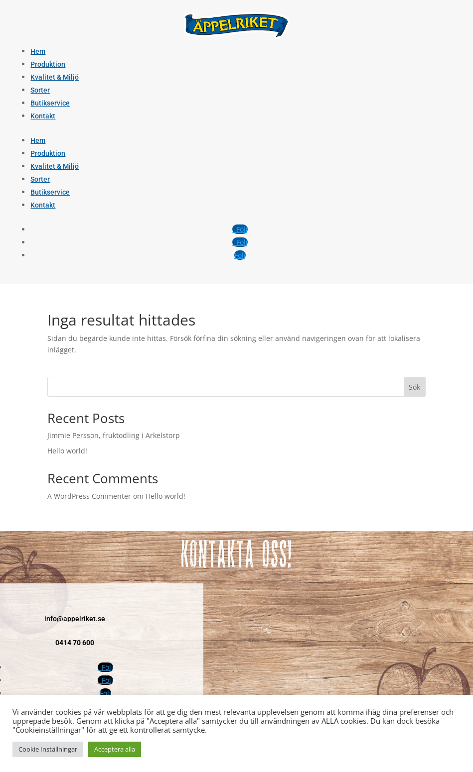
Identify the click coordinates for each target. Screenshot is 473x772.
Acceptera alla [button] (114, 749)
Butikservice (50, 103)
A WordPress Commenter (89, 496)
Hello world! (67, 450)
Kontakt (42, 116)
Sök (414, 387)
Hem (37, 51)
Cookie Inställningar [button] (47, 749)
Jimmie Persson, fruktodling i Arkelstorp (113, 435)
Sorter (40, 90)
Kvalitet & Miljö (54, 77)
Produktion (47, 64)
